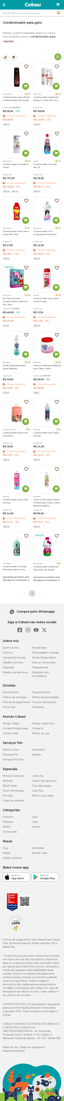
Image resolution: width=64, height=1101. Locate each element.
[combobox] (32, 13)
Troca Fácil (9, 707)
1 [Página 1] (32, 593)
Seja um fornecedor (44, 662)
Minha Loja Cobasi (43, 795)
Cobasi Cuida (10, 733)
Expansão (8, 667)
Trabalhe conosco (13, 662)
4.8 (28, 295)
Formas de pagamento (16, 702)
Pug (5, 848)
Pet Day (8, 795)
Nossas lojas (39, 647)
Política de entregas (15, 697)
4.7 (59, 161)
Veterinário (38, 749)
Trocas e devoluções (44, 702)
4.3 (29, 362)
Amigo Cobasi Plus (43, 723)
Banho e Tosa (11, 749)
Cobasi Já (37, 728)
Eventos (8, 652)
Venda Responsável (43, 657)
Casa (35, 821)
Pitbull (6, 853)
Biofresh (8, 780)
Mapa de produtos (14, 1050)
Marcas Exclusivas (13, 775)
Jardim (7, 826)
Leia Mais (8, 41)
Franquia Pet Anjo (13, 759)
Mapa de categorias (32, 1047)
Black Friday (10, 785)
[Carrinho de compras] (58, 5)
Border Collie (39, 853)
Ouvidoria (37, 707)
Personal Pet (10, 754)
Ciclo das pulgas (41, 785)
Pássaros (8, 821)
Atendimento (11, 692)
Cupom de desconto (44, 780)
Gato (35, 816)
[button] (4, 5)
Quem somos (11, 647)
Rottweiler (38, 848)
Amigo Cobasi (11, 723)
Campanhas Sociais (14, 657)
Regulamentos (41, 692)
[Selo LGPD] (16, 931)
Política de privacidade (45, 697)
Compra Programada (15, 728)
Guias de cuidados (13, 800)
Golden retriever (12, 857)
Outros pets (10, 831)
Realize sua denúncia (15, 672)
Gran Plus (37, 790)
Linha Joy (37, 775)
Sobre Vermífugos (13, 790)
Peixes (36, 826)
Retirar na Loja (40, 733)
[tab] (5, 57)
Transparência (40, 667)
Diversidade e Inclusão (45, 652)
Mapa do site (10, 1047)
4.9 (28, 94)
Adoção (36, 754)
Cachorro (8, 816)
